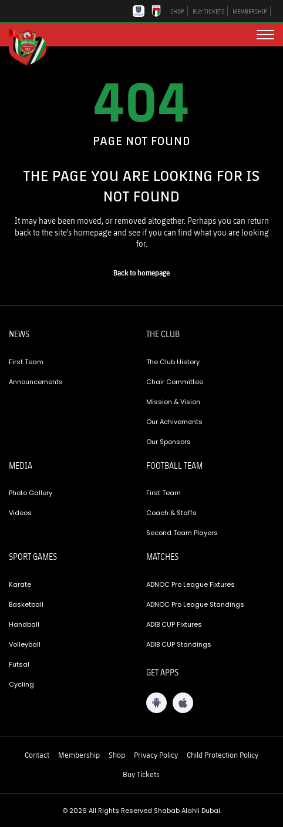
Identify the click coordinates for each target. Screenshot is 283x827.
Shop (117, 754)
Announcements (36, 381)
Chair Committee (174, 381)
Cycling (21, 684)
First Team (26, 362)
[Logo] (32, 46)
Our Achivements (174, 421)
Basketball (26, 604)
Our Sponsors (168, 441)
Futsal (19, 664)
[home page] (141, 273)
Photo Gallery (30, 492)
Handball (24, 624)
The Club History (173, 362)
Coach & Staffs (171, 512)
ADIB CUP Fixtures (174, 624)
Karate (20, 584)
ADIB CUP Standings (178, 644)
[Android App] (156, 702)
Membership (79, 754)
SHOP (177, 11)
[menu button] (265, 34)
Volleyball (25, 644)
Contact (37, 754)
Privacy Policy (156, 754)
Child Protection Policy (222, 754)
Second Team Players (182, 532)
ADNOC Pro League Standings (195, 604)
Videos (20, 512)
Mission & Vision (173, 401)
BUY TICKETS (208, 11)
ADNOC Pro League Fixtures (190, 584)
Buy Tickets (141, 774)
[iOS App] (183, 702)
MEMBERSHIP (250, 11)
